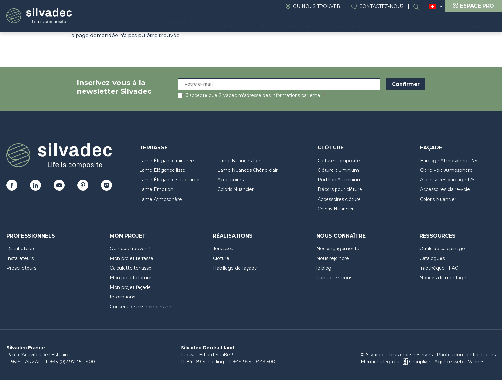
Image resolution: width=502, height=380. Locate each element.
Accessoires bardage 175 (447, 180)
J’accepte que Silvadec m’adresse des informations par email (254, 95)
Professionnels (30, 236)
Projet (271, 23)
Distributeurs (20, 248)
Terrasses (223, 248)
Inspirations (122, 297)
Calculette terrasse (130, 268)
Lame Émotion (156, 189)
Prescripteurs (21, 268)
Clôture (331, 148)
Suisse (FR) (432, 6)
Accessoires (230, 180)
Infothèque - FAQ (439, 268)
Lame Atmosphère (160, 199)
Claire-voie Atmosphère (446, 170)
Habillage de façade (235, 268)
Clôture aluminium (338, 170)
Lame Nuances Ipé (238, 160)
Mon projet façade (130, 287)
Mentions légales (380, 362)
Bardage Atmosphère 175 (448, 160)
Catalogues (432, 258)
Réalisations (377, 23)
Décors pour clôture (340, 189)
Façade (431, 148)
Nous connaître (319, 23)
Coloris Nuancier (235, 189)
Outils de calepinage (442, 248)
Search (419, 7)
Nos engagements (337, 248)
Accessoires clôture (339, 199)
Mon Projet (128, 236)
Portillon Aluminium (340, 180)
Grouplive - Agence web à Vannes (446, 362)
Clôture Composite (339, 160)
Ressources (427, 23)
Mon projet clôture (130, 278)
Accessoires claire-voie (445, 189)
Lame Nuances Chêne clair (247, 170)
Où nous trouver (316, 6)
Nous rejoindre (332, 258)
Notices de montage (442, 278)
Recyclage (474, 23)
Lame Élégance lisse (162, 170)
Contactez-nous (381, 6)
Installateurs (20, 258)
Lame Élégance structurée (169, 180)
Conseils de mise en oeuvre (140, 307)
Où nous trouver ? (130, 248)
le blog (323, 268)
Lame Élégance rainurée (166, 160)
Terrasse (153, 148)
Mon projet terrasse (131, 258)
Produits (229, 23)
